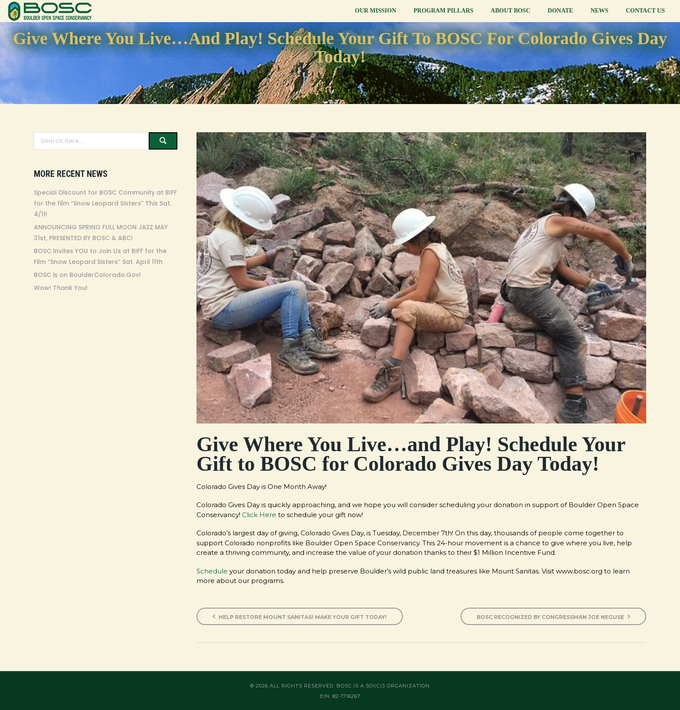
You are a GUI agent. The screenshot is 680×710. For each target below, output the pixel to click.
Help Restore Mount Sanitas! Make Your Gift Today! (299, 616)
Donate (560, 10)
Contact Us (645, 10)
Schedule (212, 571)
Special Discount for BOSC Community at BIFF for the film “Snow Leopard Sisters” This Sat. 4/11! (105, 203)
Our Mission (375, 10)
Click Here (259, 515)
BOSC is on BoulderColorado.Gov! (87, 274)
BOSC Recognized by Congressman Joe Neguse (553, 616)
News (599, 10)
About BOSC (510, 10)
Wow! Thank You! (61, 287)
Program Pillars (444, 10)
